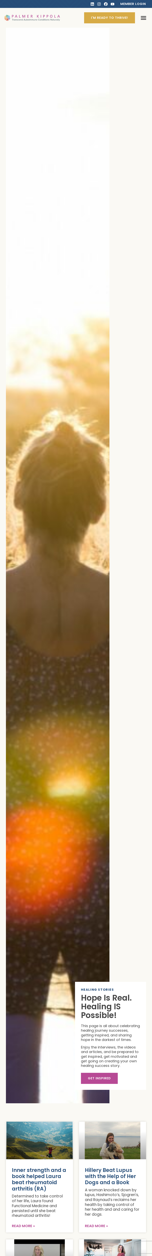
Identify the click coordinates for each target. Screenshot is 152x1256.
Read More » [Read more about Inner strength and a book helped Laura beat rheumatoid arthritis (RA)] (23, 1225)
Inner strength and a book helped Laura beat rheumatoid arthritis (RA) (39, 1179)
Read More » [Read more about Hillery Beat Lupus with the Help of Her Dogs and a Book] (96, 1225)
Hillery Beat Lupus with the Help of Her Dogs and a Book (110, 1176)
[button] (143, 17)
